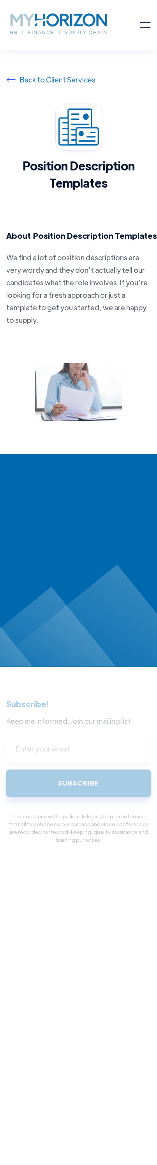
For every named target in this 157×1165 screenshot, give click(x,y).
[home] (73, 25)
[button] (145, 25)
